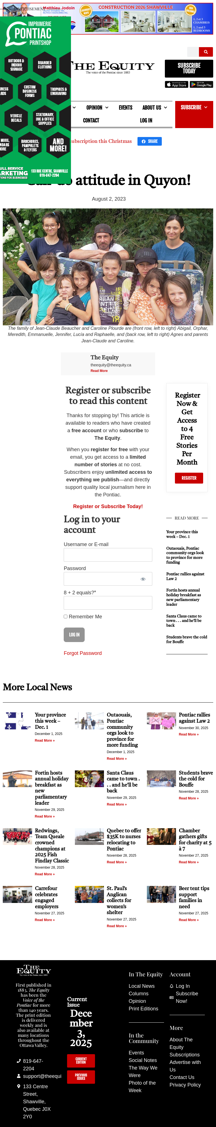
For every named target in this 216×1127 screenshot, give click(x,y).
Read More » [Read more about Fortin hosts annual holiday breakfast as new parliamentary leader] (45, 816)
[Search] (206, 52)
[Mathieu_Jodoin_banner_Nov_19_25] (108, 33)
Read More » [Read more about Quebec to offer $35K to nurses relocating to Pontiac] (117, 862)
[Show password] (143, 579)
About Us (155, 107)
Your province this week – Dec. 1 (50, 721)
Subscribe (194, 107)
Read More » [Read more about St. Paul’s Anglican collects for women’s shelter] (117, 926)
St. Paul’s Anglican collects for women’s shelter (119, 900)
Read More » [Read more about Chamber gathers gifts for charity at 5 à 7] (189, 862)
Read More (99, 371)
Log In (146, 120)
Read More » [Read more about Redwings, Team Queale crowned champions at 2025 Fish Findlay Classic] (45, 874)
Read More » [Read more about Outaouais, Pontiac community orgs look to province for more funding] (117, 759)
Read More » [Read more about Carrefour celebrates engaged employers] (45, 920)
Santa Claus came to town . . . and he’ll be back (183, 621)
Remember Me (83, 616)
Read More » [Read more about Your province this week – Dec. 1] (45, 740)
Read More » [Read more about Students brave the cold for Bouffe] (189, 798)
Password (75, 568)
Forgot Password (83, 653)
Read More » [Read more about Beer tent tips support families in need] (189, 920)
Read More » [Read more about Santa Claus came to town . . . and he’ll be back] (117, 804)
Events (125, 108)
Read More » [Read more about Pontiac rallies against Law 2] (189, 734)
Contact (91, 120)
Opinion (97, 107)
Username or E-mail (86, 544)
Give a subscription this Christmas (93, 141)
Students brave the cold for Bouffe (196, 779)
